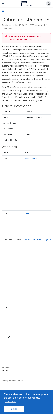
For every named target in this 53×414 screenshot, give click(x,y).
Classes (5, 370)
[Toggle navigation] (3, 3)
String (26, 213)
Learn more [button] (10, 401)
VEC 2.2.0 (28, 39)
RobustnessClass (30, 158)
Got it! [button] (14, 409)
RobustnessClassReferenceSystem (37, 240)
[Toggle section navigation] (3, 11)
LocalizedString (30, 337)
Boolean (27, 308)
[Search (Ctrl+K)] (48, 3)
